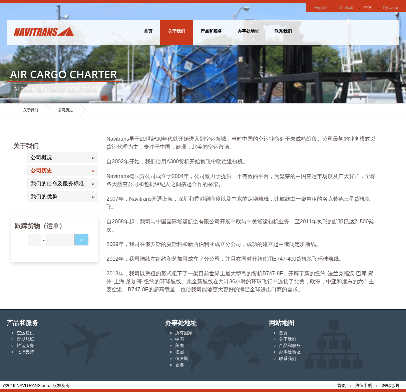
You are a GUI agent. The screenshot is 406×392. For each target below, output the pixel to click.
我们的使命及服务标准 (57, 183)
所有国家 (183, 332)
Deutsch (345, 7)
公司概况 (41, 157)
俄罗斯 (181, 358)
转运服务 (25, 345)
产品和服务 (211, 31)
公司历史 (65, 110)
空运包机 (25, 332)
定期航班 (25, 339)
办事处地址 (248, 31)
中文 (368, 7)
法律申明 (363, 385)
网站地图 (390, 385)
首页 (148, 31)
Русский (390, 7)
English (320, 7)
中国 (179, 339)
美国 (179, 345)
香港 (179, 364)
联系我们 (283, 31)
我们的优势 (44, 196)
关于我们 (176, 31)
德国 (179, 351)
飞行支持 (25, 351)
